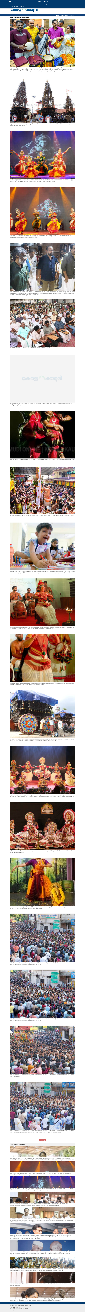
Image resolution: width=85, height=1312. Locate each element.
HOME (13, 4)
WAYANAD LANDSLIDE (18, 6)
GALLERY (16, 17)
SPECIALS (65, 4)
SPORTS (57, 4)
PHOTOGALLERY (28, 1)
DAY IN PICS (21, 4)
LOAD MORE (42, 1140)
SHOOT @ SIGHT (46, 4)
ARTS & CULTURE (33, 4)
